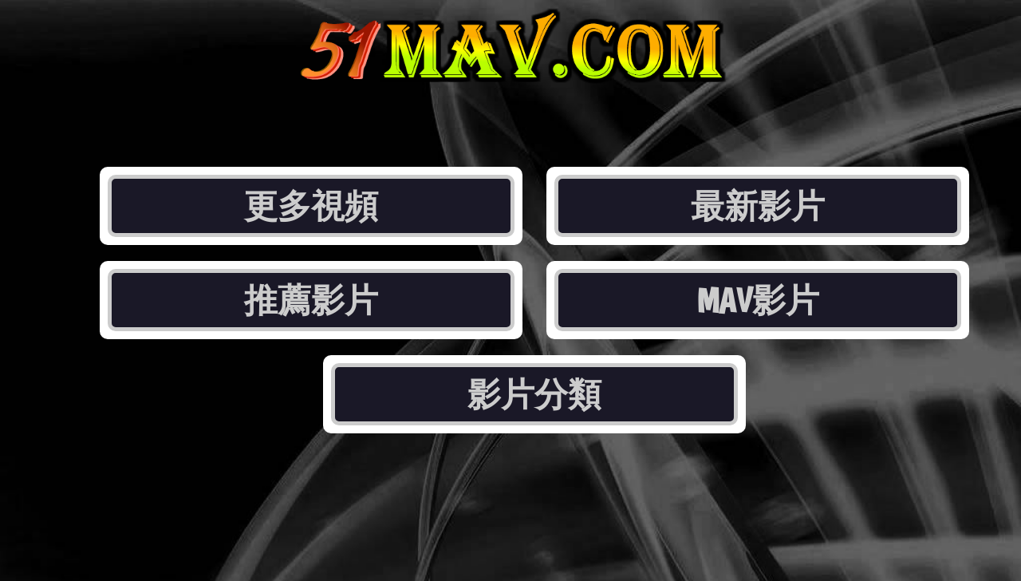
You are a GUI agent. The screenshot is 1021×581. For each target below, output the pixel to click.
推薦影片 (311, 300)
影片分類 (534, 394)
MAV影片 (758, 300)
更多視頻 (311, 206)
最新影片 (758, 206)
